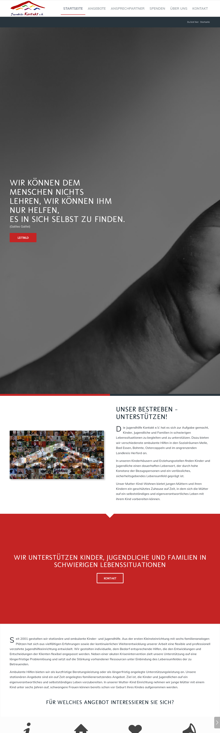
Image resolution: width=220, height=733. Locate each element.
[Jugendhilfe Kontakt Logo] (28, 8)
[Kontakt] (110, 578)
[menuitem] (73, 8)
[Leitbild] (23, 237)
